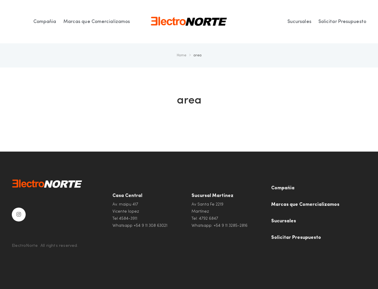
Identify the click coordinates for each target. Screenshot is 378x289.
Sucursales (283, 221)
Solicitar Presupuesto (296, 237)
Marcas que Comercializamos (305, 204)
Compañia (282, 188)
